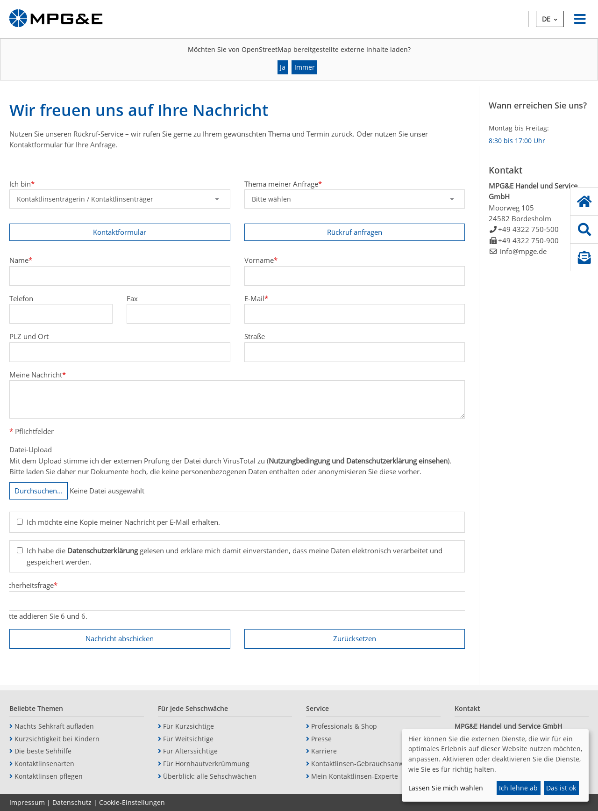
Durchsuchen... (38, 490)
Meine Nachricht (37, 374)
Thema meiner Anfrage (283, 183)
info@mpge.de (523, 251)
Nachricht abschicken (119, 638)
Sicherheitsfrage (29, 585)
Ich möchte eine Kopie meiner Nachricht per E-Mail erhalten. (123, 522)
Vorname (261, 260)
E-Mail (256, 298)
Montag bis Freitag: (519, 127)
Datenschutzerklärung (102, 551)
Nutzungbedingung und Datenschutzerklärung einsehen (358, 460)
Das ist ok (561, 787)
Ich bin (22, 183)
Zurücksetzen (354, 638)
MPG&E (56, 19)
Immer (304, 67)
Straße (254, 336)
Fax (132, 298)
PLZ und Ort (29, 336)
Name (20, 260)
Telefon (21, 298)
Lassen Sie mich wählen (445, 787)
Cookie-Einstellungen (132, 802)
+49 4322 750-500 (528, 229)
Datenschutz (72, 802)
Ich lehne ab (518, 787)
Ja (282, 67)
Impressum (27, 802)
